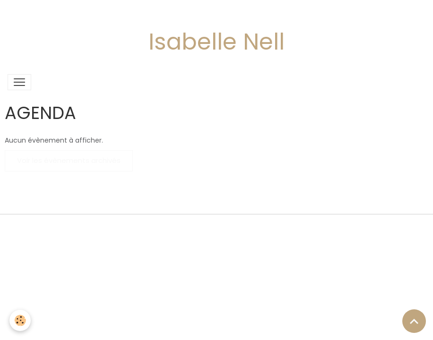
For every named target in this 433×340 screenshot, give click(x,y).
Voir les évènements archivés (69, 160)
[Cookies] (20, 320)
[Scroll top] (414, 321)
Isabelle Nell (216, 42)
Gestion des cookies (216, 226)
